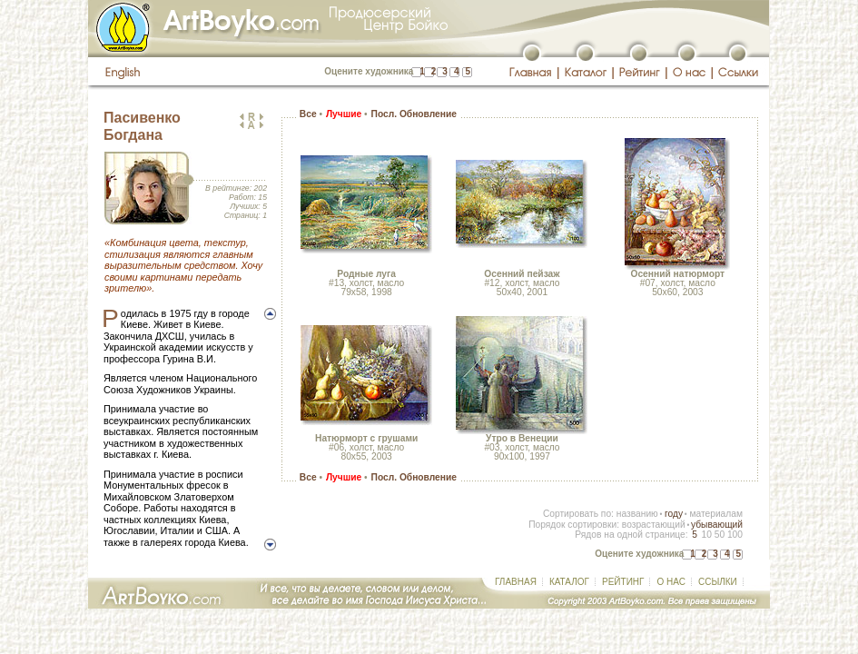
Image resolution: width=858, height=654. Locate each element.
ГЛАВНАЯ (516, 582)
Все (308, 114)
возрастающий (653, 525)
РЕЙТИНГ (623, 582)
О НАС (670, 582)
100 (735, 535)
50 (720, 535)
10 (706, 535)
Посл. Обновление (414, 114)
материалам (716, 514)
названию (637, 514)
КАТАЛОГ (569, 582)
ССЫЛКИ (717, 582)
